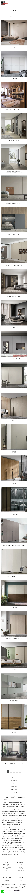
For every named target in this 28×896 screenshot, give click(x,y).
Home (7, 7)
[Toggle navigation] (25, 3)
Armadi (20, 7)
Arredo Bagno (21, 870)
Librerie (7, 880)
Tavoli (7, 868)
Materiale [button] (14, 780)
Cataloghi (21, 877)
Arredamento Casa (14, 7)
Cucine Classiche (7, 867)
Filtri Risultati (14, 17)
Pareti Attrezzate (7, 877)
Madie (7, 879)
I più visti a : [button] (14, 793)
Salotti (7, 876)
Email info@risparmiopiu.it (21, 886)
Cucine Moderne (7, 864)
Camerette (21, 866)
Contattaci (21, 882)
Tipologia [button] (14, 786)
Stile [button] (14, 783)
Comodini (21, 868)
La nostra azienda (21, 876)
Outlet (21, 880)
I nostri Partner (21, 879)
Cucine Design (7, 866)
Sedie (7, 870)
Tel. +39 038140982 (9, 886)
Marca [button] (14, 777)
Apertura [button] (14, 789)
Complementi (7, 882)
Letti (21, 864)
